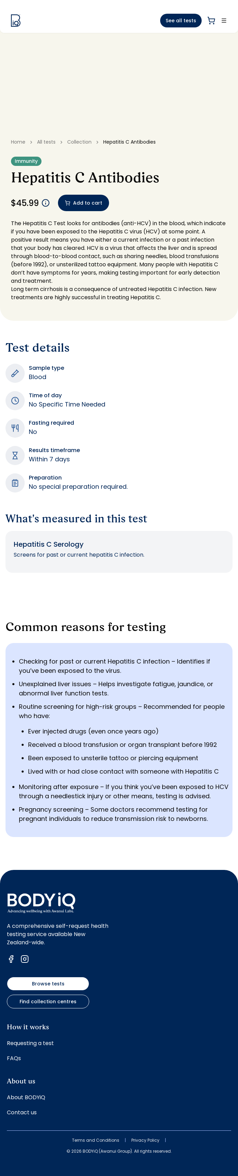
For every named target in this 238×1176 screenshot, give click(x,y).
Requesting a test (30, 1043)
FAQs (14, 1058)
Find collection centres (48, 1001)
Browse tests (48, 983)
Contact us (22, 1112)
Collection (79, 141)
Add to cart (83, 202)
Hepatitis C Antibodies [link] (129, 141)
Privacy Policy (145, 1140)
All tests (46, 141)
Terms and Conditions (95, 1140)
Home (18, 141)
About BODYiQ (26, 1097)
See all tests (181, 20)
